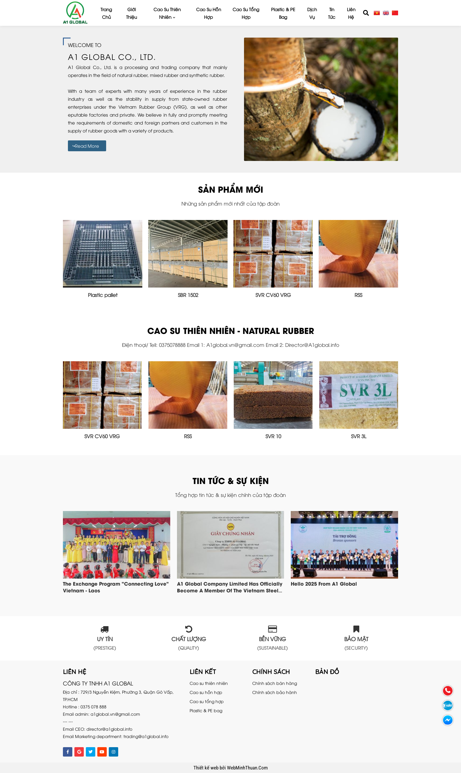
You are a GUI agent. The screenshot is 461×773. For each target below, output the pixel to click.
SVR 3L (358, 436)
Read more (87, 146)
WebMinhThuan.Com (247, 768)
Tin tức (331, 13)
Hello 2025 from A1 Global (324, 583)
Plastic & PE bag (283, 13)
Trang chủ (106, 13)
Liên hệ (351, 13)
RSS (358, 294)
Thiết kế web (206, 768)
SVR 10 (273, 436)
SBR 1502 (188, 294)
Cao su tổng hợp (246, 13)
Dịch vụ (312, 13)
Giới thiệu (131, 13)
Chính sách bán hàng (274, 683)
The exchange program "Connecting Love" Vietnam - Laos (116, 587)
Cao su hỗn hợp (208, 13)
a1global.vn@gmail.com (115, 714)
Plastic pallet (103, 294)
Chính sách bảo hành (274, 692)
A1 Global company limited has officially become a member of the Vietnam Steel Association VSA (229, 590)
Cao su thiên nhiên (167, 13)
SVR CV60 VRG (273, 294)
